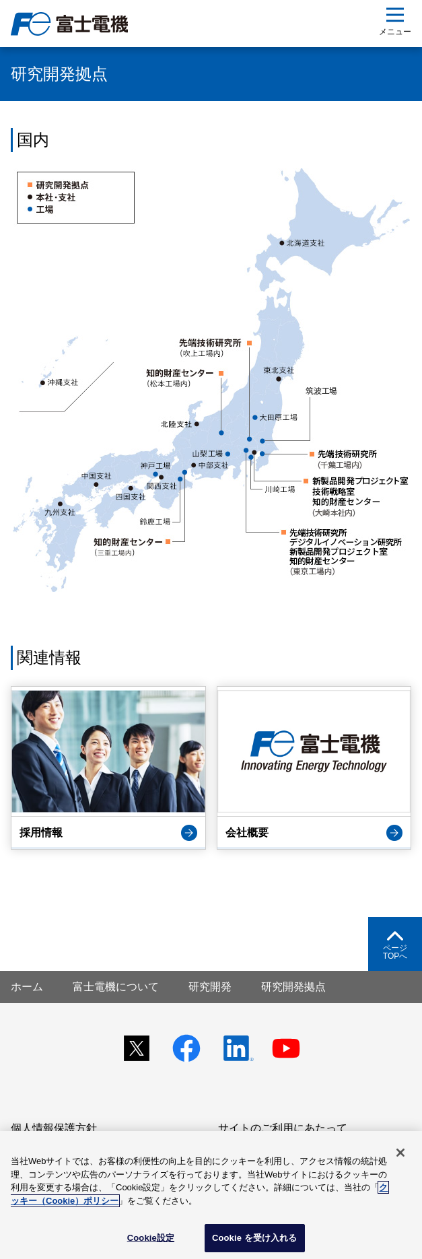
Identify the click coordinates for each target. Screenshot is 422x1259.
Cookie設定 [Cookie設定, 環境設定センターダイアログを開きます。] (150, 1238)
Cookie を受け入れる (254, 1238)
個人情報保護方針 (54, 1128)
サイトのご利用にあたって (282, 1128)
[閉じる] (400, 1152)
